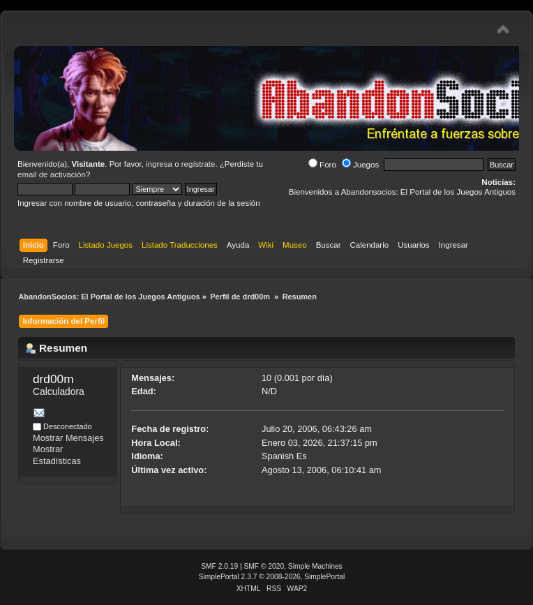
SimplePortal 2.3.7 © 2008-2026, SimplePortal (272, 577)
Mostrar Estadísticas (57, 455)
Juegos (360, 164)
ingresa (159, 164)
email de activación (51, 174)
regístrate (198, 164)
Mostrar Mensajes (68, 438)
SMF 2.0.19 (219, 566)
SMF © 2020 (264, 566)
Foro (322, 164)
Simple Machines (315, 566)
